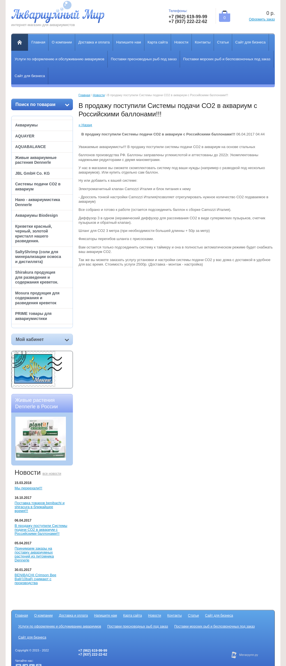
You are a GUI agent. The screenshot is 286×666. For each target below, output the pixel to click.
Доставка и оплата (73, 615)
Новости (99, 95)
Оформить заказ (262, 19)
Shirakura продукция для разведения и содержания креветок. (36, 277)
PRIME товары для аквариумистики (33, 316)
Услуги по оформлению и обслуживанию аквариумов (59, 626)
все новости (52, 474)
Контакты (174, 615)
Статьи (193, 615)
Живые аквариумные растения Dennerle (36, 160)
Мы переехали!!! (28, 488)
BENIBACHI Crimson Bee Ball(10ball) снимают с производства (35, 579)
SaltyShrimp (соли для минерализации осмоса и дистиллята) (38, 257)
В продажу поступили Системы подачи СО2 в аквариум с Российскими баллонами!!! (41, 530)
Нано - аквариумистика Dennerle (37, 202)
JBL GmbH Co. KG (32, 173)
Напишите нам (105, 615)
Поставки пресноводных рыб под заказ (137, 626)
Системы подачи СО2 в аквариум (38, 186)
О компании (43, 615)
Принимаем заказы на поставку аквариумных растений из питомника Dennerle (34, 554)
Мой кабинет (42, 339)
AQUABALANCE (30, 146)
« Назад (85, 125)
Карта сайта (132, 615)
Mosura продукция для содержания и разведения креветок (37, 298)
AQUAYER (24, 136)
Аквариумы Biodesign (36, 215)
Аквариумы (26, 125)
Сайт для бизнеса (219, 615)
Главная (84, 95)
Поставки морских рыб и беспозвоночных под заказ (214, 626)
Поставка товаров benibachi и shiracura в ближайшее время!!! (39, 507)
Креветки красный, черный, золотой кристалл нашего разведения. (33, 233)
